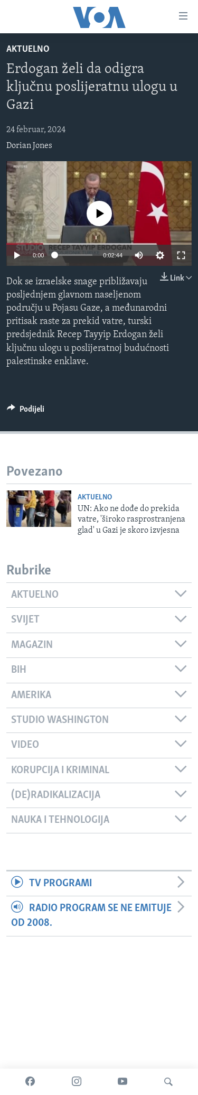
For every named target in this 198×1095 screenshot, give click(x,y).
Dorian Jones (29, 146)
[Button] (25, 412)
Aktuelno (28, 49)
